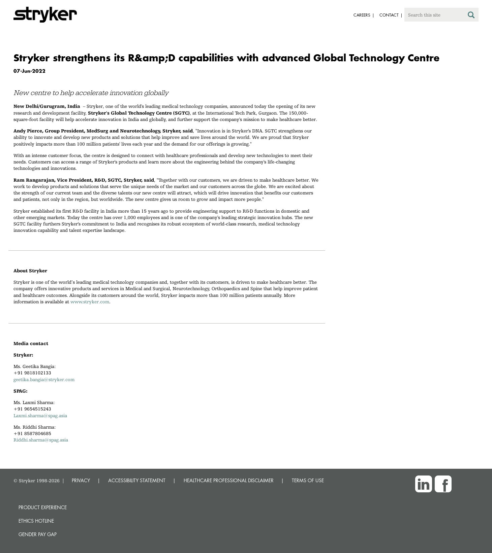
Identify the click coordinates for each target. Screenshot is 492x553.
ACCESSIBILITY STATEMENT (136, 480)
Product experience (43, 507)
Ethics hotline (36, 521)
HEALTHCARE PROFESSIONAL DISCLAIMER (229, 480)
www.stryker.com (89, 301)
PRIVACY (81, 480)
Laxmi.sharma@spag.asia (40, 415)
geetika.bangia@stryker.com (43, 379)
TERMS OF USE (308, 480)
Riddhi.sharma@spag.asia (40, 439)
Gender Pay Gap (38, 534)
